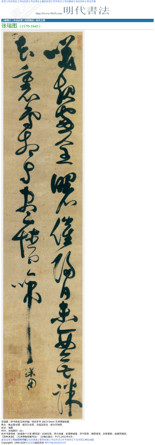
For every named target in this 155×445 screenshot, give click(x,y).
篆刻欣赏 (46, 1)
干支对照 (78, 439)
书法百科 (80, 1)
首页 (3, 1)
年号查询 (67, 439)
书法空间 (30, 442)
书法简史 (12, 1)
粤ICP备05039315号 (55, 442)
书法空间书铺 (19, 439)
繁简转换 (44, 439)
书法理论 (35, 1)
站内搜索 (33, 439)
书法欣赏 (23, 1)
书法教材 (69, 1)
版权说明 (6, 439)
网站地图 (89, 439)
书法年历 (55, 439)
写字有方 (57, 1)
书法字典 (91, 1)
